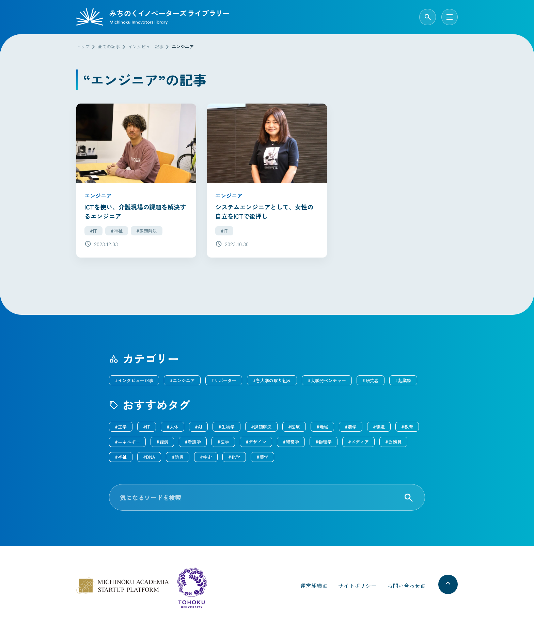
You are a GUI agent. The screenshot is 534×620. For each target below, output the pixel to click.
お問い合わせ (403, 583)
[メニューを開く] (449, 17)
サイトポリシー (357, 583)
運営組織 (311, 583)
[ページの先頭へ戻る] (447, 583)
